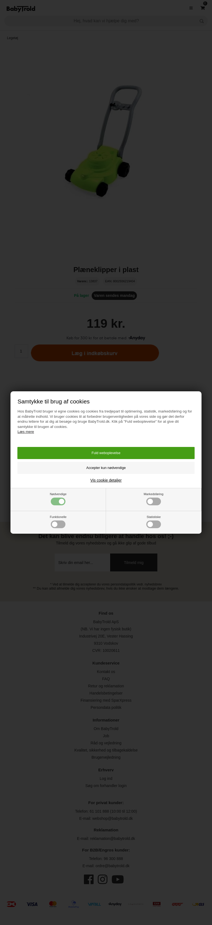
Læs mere (25, 432)
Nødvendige (58, 498)
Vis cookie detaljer (105, 480)
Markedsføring (154, 498)
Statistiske (153, 521)
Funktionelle (58, 521)
